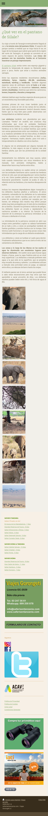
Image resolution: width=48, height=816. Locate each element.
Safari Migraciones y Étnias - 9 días (16, 530)
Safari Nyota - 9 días (11, 553)
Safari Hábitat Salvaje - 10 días (15, 547)
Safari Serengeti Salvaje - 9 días (15, 535)
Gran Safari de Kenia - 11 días (14, 564)
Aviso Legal (8, 707)
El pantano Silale (9, 65)
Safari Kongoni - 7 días (12, 570)
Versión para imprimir (11, 800)
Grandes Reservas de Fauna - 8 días (16, 527)
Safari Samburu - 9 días (12, 567)
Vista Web (41, 800)
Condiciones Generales (12, 710)
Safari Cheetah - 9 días (12, 550)
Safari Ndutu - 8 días (11, 533)
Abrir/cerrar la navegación (24, 3)
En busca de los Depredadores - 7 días (17, 524)
